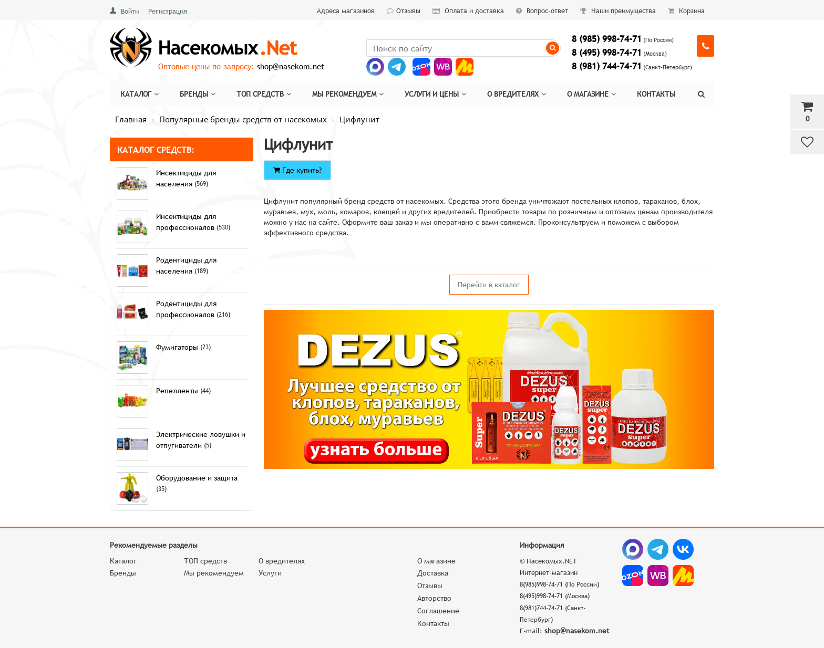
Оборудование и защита (197, 478)
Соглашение (438, 610)
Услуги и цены (435, 94)
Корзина (686, 10)
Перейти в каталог (489, 284)
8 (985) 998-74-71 (607, 39)
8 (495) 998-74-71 (607, 53)
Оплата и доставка (468, 10)
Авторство (434, 598)
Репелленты (178, 390)
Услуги (270, 573)
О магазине (591, 94)
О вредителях (516, 94)
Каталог (139, 94)
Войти (130, 11)
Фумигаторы (178, 347)
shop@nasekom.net (290, 66)
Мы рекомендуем (348, 94)
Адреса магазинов (346, 10)
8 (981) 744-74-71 (607, 66)
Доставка (432, 573)
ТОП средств (205, 561)
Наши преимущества (618, 10)
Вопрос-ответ (542, 10)
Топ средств (263, 94)
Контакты (656, 94)
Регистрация (167, 11)
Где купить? (297, 170)
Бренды (197, 94)
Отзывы (403, 10)
